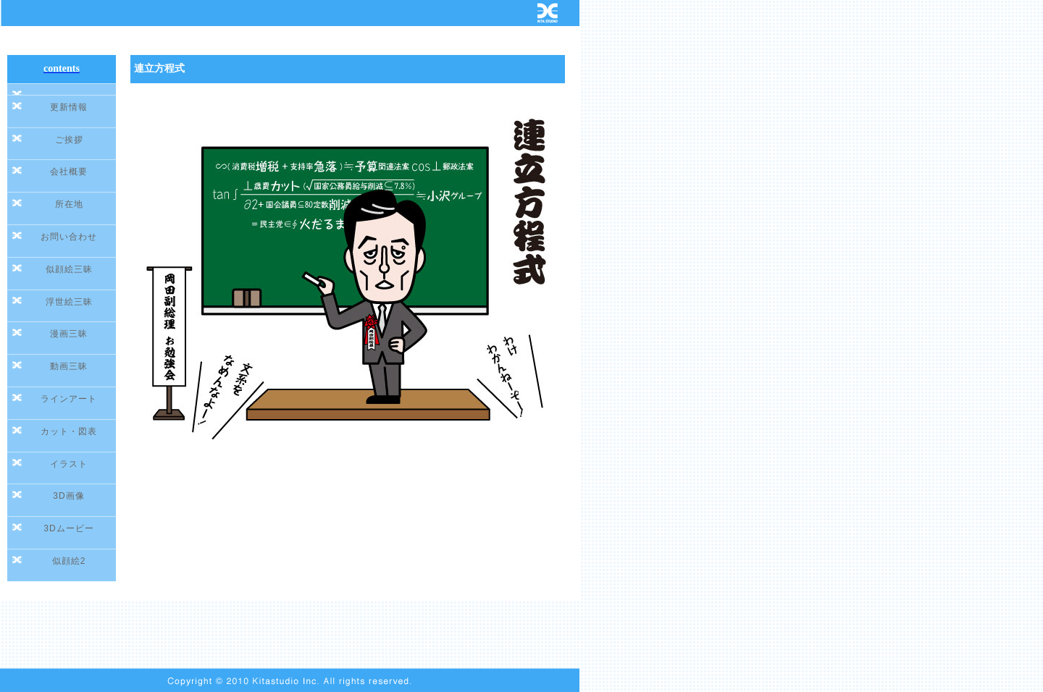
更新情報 (69, 107)
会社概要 (69, 171)
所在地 (69, 204)
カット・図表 (69, 431)
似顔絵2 (69, 561)
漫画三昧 (69, 334)
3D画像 (68, 496)
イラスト (69, 464)
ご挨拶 (69, 140)
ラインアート (69, 399)
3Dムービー (68, 528)
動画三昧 (69, 366)
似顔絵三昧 (69, 269)
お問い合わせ (69, 237)
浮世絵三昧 (69, 302)
